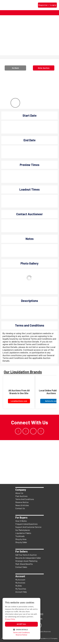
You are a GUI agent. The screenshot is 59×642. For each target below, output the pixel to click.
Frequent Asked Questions (26, 524)
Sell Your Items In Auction (26, 555)
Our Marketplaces (22, 530)
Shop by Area (20, 539)
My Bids (18, 585)
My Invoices (20, 582)
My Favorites (20, 588)
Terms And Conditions (24, 499)
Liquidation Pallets (23, 533)
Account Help (21, 592)
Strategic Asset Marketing (26, 561)
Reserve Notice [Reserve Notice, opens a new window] (21, 635)
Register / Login (47, 5)
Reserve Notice (21, 502)
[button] (21, 629)
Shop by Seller (21, 542)
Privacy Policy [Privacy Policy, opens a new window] (10, 619)
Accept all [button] (21, 624)
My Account (20, 579)
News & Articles (22, 505)
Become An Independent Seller (28, 558)
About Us (19, 493)
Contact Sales (21, 567)
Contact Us (20, 508)
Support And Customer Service (28, 527)
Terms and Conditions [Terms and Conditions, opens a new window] (21, 632)
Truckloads (20, 536)
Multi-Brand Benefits (24, 564)
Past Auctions (21, 496)
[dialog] (21, 618)
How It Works (21, 521)
